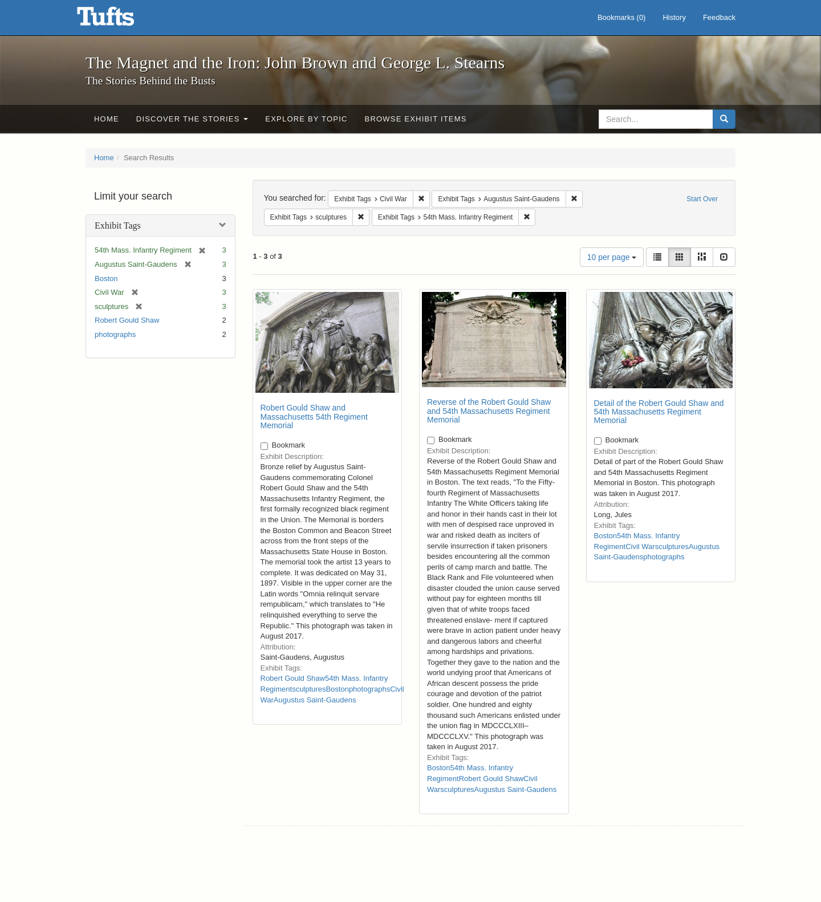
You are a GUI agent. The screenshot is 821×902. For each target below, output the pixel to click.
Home (106, 119)
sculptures (309, 689)
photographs (115, 334)
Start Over (702, 199)
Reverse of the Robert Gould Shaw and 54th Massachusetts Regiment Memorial (489, 410)
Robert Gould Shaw (127, 320)
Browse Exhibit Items (416, 119)
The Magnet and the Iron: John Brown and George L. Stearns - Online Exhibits (119, 20)
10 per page (612, 257)
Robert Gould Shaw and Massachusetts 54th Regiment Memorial (314, 416)
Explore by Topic (306, 119)
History (674, 17)
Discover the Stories (192, 119)
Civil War (640, 546)
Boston (106, 278)
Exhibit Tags (118, 225)
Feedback (719, 17)
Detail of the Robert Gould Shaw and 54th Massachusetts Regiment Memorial (659, 412)
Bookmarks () (622, 17)
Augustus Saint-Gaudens (315, 700)
